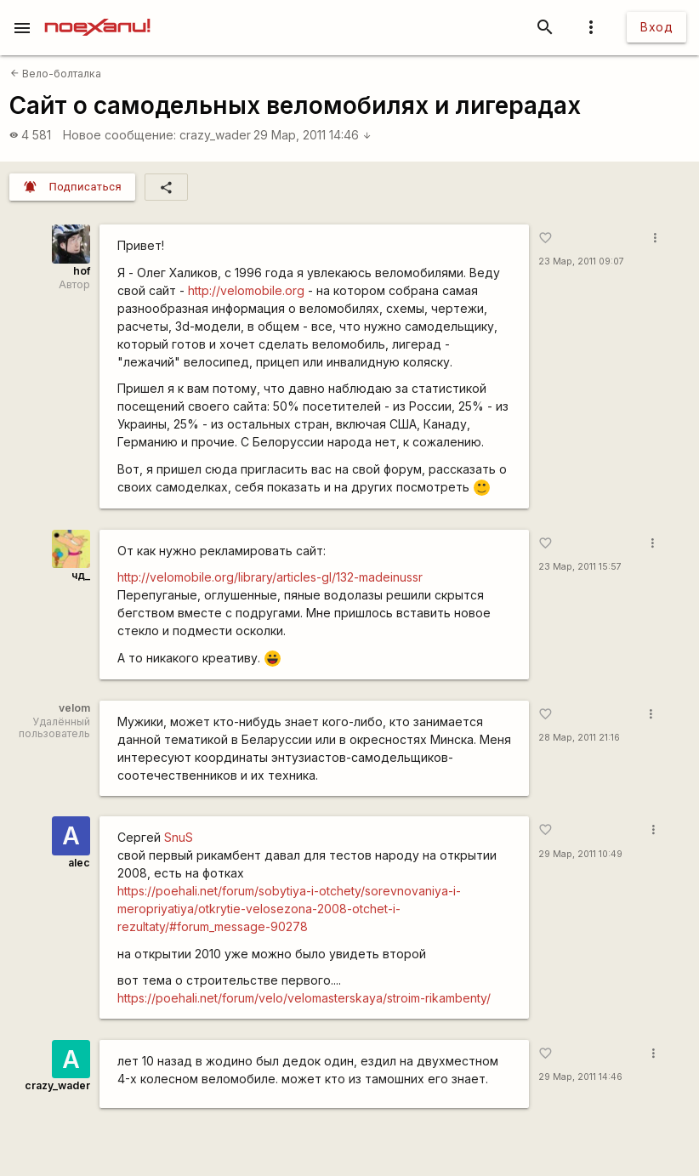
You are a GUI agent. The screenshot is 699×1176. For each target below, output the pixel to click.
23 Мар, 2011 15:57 (580, 566)
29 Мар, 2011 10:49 (580, 854)
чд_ (80, 575)
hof (81, 270)
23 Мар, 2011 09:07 (581, 261)
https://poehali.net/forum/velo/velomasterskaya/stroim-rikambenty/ (304, 998)
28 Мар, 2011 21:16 (579, 737)
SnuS (178, 837)
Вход (656, 27)
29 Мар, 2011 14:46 (312, 135)
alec (79, 862)
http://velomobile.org (246, 290)
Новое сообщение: (119, 135)
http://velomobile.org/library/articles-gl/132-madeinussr (270, 577)
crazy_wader (215, 135)
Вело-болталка (55, 73)
